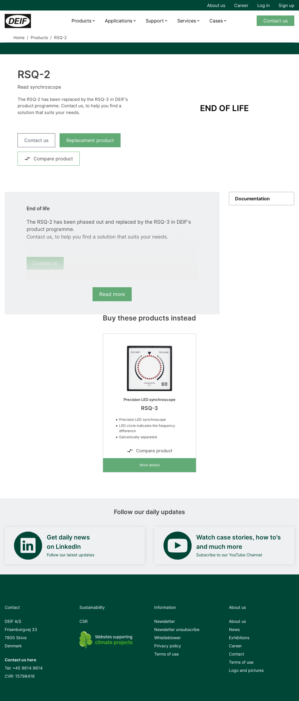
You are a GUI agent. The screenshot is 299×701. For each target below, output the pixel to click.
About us (216, 5)
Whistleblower (167, 637)
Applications (118, 21)
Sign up (286, 5)
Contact (236, 653)
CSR (83, 621)
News (234, 629)
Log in (263, 5)
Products (81, 21)
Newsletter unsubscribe (176, 629)
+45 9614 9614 (28, 667)
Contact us (275, 21)
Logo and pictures (246, 670)
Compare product (48, 158)
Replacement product (90, 140)
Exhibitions (239, 637)
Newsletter (164, 621)
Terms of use (166, 653)
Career (241, 5)
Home (19, 37)
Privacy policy (167, 645)
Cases (216, 21)
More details (150, 465)
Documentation (252, 198)
